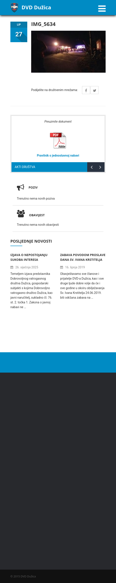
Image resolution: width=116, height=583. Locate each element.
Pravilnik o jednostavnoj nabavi (58, 155)
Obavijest (31, 215)
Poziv (33, 187)
